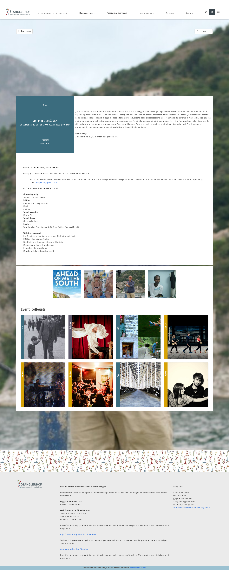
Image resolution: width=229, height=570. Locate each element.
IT (212, 12)
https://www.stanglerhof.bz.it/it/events (78, 534)
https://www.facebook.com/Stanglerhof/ (191, 507)
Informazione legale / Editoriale (74, 549)
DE (206, 12)
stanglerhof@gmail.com (46, 182)
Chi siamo (170, 13)
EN (218, 12)
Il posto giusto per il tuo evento (52, 13)
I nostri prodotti (146, 13)
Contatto (190, 13)
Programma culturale (116, 13)
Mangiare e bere (86, 13)
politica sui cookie (138, 568)
